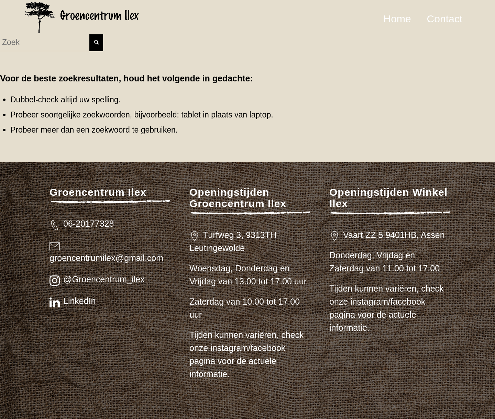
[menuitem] (397, 19)
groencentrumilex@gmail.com (106, 258)
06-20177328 (88, 223)
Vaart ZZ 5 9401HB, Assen (394, 235)
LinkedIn (79, 301)
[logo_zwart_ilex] (82, 19)
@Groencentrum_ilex (104, 279)
